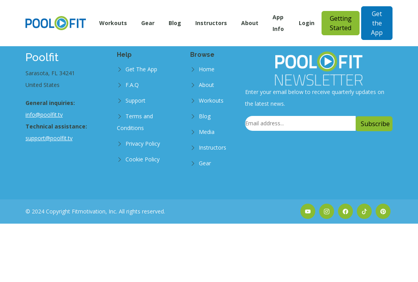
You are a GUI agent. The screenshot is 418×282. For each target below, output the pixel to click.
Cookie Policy (142, 159)
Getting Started (341, 23)
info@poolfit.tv (44, 114)
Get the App (377, 23)
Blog (175, 23)
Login (306, 23)
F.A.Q (132, 85)
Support (135, 100)
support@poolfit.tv (49, 138)
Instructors (211, 23)
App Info (278, 23)
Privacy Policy (142, 143)
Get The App (141, 69)
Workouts (113, 23)
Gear (147, 23)
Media (206, 132)
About (249, 23)
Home (206, 69)
